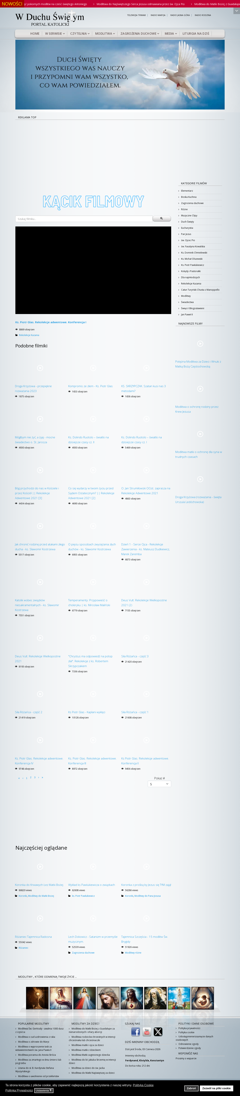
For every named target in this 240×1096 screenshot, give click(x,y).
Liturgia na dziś (196, 33)
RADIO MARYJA (158, 15)
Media (169, 33)
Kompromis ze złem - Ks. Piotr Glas (90, 386)
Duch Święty (187, 221)
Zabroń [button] (191, 1088)
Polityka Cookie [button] (143, 1085)
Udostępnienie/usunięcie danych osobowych (194, 1038)
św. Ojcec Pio (188, 240)
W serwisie (53, 33)
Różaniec (23, 947)
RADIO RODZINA (203, 15)
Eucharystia (187, 227)
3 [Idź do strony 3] (34, 777)
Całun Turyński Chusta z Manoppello (200, 289)
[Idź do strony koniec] (42, 777)
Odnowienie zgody (188, 1044)
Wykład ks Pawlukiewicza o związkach (91, 885)
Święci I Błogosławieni (192, 308)
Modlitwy (186, 296)
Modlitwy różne (133, 952)
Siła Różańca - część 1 (135, 712)
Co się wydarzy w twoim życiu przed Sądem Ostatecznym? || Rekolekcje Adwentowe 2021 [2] (91, 493)
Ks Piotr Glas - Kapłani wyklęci (86, 712)
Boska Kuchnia (188, 197)
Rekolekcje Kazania (29, 335)
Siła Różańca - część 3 (135, 656)
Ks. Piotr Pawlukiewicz (192, 265)
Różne (184, 209)
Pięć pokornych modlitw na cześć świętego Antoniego (60, 4)
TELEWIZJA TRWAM (136, 15)
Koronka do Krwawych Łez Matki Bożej (39, 885)
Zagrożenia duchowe (138, 33)
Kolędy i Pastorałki (191, 271)
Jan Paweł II (187, 314)
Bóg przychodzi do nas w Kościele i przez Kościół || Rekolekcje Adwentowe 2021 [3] (37, 493)
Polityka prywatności (189, 1028)
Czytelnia (78, 33)
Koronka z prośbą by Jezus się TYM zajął (146, 885)
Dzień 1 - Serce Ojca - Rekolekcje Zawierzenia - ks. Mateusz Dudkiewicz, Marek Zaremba (145, 549)
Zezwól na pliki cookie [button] (216, 1088)
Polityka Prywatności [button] (19, 1090)
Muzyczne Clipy (189, 215)
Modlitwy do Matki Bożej (41, 895)
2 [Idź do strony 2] (31, 777)
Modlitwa (103, 33)
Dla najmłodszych (190, 277)
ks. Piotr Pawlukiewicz (83, 895)
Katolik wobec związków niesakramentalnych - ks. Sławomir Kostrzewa (37, 605)
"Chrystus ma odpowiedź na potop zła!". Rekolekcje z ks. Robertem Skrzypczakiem (90, 661)
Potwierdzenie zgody (189, 1048)
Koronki (23, 895)
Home (35, 33)
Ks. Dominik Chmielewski (194, 252)
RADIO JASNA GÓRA (180, 15)
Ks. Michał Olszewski (191, 258)
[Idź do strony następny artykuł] (38, 777)
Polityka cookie (186, 1032)
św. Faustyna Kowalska (193, 246)
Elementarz (187, 190)
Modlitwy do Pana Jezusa (147, 895)
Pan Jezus (186, 234)
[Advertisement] (120, 148)
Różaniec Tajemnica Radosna (33, 937)
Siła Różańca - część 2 (28, 712)
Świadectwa (187, 302)
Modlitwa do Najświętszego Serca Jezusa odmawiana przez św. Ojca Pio (146, 4)
